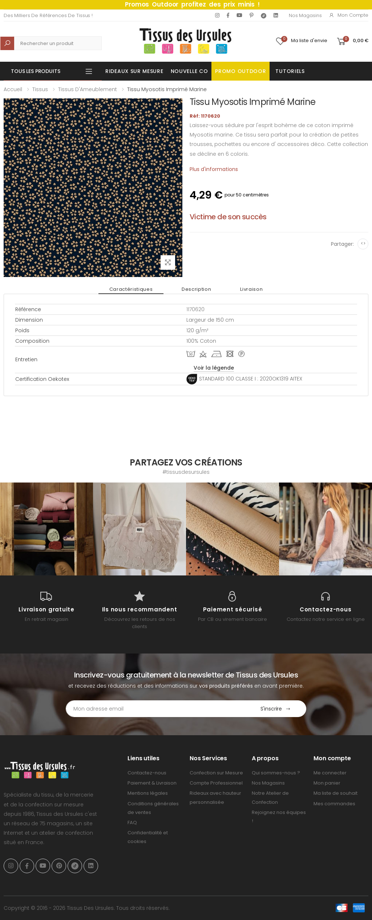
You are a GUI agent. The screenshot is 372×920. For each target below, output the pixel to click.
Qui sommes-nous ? (276, 772)
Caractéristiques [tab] (131, 289)
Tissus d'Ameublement (87, 89)
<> (363, 243)
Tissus (40, 89)
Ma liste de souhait (335, 793)
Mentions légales (148, 793)
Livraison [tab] (251, 289)
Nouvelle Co (189, 71)
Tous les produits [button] (35, 71)
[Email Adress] (155, 708)
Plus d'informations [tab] (214, 169)
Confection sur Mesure (216, 772)
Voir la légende (214, 367)
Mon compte (348, 15)
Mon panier (327, 782)
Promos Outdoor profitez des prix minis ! (192, 4)
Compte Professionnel (216, 782)
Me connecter (330, 772)
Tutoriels (289, 71)
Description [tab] (196, 289)
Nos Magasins (305, 15)
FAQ (132, 822)
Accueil (13, 89)
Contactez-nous (147, 772)
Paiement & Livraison (152, 782)
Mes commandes (334, 803)
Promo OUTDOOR (240, 71)
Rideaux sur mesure (134, 71)
